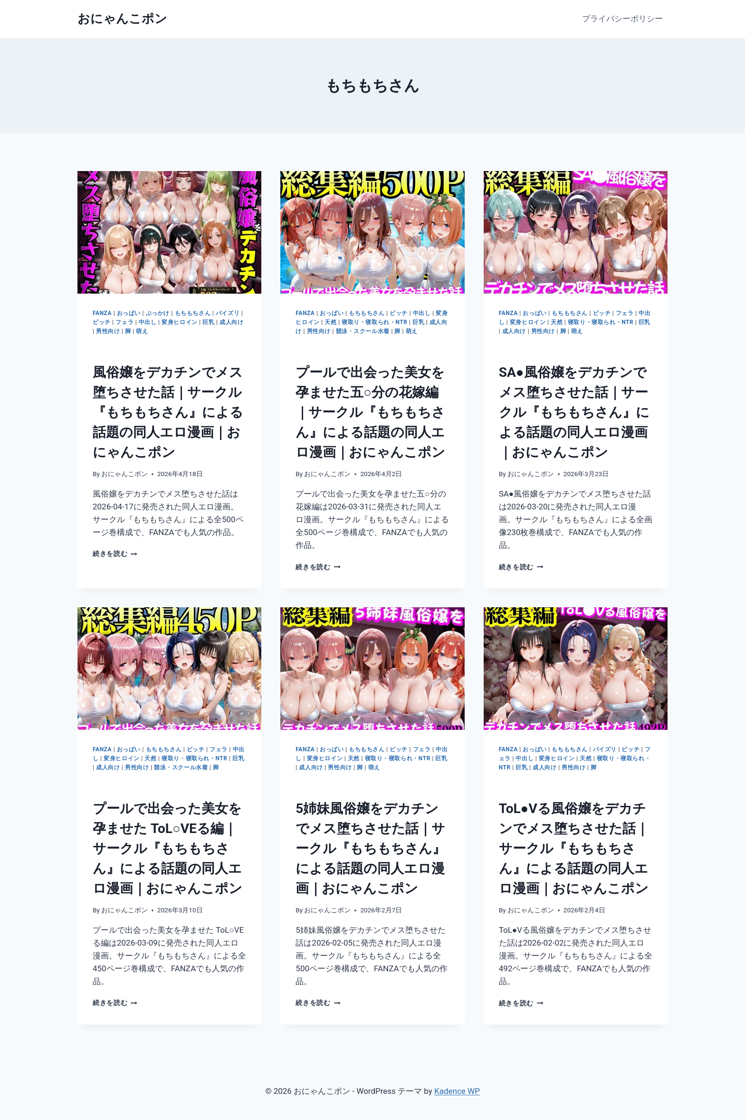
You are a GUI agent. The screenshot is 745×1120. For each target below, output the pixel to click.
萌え (142, 331)
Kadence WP (457, 1091)
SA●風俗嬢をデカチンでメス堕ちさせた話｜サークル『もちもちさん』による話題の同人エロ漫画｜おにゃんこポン (574, 412)
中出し (148, 322)
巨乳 (208, 322)
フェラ (124, 322)
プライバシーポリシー (622, 18)
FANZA (102, 313)
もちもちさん (193, 313)
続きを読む (115, 553)
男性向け (108, 331)
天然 (330, 322)
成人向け (231, 322)
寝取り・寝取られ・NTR (374, 322)
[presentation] (169, 232)
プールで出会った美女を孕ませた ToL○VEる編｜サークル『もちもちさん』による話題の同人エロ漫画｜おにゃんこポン (167, 848)
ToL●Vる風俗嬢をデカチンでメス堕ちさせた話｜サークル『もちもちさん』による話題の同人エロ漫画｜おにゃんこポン (574, 848)
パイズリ (227, 313)
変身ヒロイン (180, 322)
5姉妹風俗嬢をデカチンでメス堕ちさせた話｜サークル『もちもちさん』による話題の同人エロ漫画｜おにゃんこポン (371, 848)
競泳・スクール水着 (363, 331)
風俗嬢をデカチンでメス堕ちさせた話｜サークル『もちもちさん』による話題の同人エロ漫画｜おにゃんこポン (168, 412)
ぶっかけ (158, 313)
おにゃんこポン (124, 474)
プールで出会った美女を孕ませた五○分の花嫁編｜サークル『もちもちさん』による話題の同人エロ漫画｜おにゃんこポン (370, 412)
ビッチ (102, 322)
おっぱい (129, 313)
